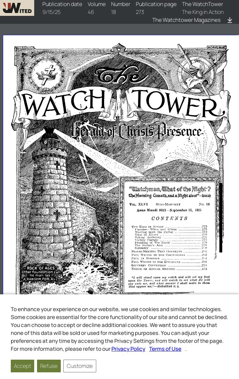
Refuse (49, 365)
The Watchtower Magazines (186, 19)
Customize (80, 365)
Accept (22, 365)
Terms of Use (165, 348)
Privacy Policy (128, 348)
